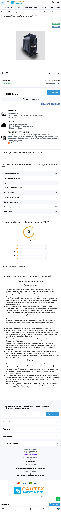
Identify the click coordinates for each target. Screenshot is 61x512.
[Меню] (8, 3)
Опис (19, 7)
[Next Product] (54, 73)
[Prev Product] (50, 73)
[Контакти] (53, 3)
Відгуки (44, 7)
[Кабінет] (58, 3)
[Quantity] (2, 92)
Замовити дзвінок (15, 143)
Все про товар (8, 7)
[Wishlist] (6, 73)
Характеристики (31, 7)
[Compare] (2, 73)
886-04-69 (31, 452)
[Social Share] (58, 73)
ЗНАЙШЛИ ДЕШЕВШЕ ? (50, 104)
